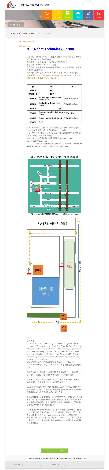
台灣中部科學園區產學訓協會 (33, 5)
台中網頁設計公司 (54, 464)
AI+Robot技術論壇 (26, 33)
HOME (14, 33)
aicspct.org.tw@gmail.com (65, 458)
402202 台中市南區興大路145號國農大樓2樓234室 (41, 458)
